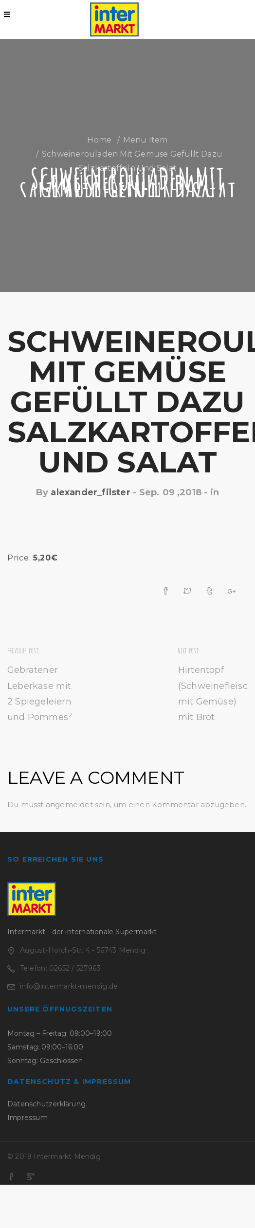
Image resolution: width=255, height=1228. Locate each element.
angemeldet (69, 804)
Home (99, 139)
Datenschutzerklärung (46, 1104)
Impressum (27, 1117)
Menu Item (145, 139)
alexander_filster (90, 492)
